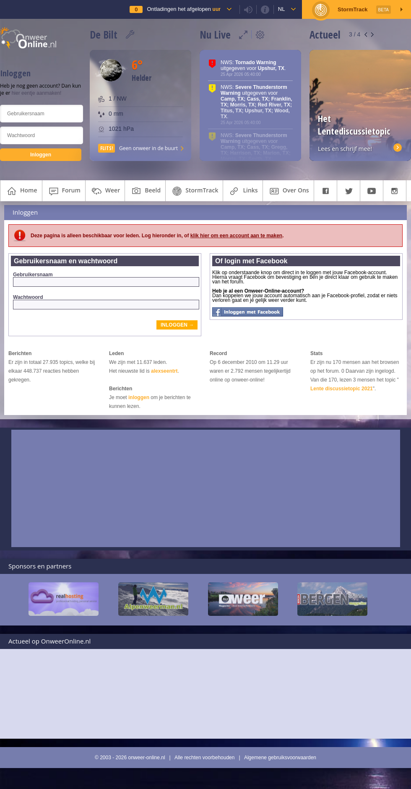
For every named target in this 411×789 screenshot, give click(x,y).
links (243, 191)
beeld (145, 191)
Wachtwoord (106, 301)
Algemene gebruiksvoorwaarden (280, 757)
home (21, 191)
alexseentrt (164, 371)
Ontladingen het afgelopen (183, 9)
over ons (288, 191)
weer (105, 191)
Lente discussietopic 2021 (341, 389)
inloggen (138, 397)
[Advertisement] (205, 488)
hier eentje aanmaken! (37, 93)
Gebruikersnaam (106, 279)
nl (281, 9)
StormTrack (194, 191)
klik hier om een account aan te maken (236, 236)
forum (64, 191)
